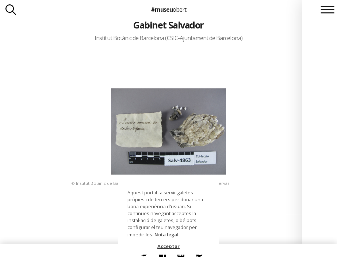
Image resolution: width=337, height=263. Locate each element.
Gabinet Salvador (168, 25)
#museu (168, 9)
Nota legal (166, 234)
